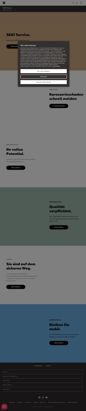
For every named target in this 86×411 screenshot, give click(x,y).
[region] (43, 64)
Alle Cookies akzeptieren (43, 71)
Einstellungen (43, 76)
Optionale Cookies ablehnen (43, 82)
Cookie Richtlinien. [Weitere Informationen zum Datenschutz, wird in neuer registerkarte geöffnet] (56, 66)
